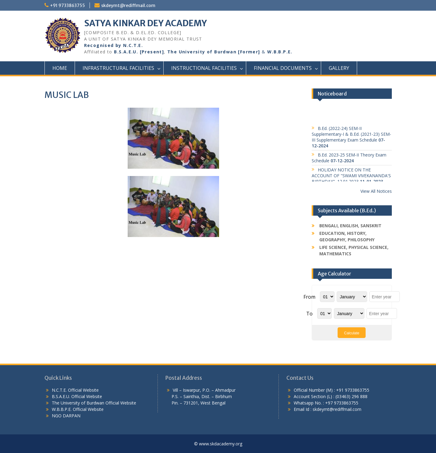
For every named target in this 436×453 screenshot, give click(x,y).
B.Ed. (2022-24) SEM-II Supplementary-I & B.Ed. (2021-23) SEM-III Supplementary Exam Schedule (351, 138)
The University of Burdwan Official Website (94, 403)
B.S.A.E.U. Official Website (77, 396)
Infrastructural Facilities (118, 68)
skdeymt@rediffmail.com (128, 5)
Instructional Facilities (204, 68)
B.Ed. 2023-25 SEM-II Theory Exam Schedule (349, 159)
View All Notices (376, 191)
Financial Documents (283, 68)
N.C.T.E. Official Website (75, 390)
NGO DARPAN (65, 416)
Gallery (339, 68)
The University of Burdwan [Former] (213, 52)
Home (59, 68)
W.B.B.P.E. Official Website (78, 409)
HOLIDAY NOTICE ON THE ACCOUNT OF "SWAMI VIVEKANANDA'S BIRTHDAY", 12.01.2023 (351, 177)
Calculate (351, 333)
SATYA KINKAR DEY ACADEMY (145, 23)
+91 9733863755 (67, 5)
